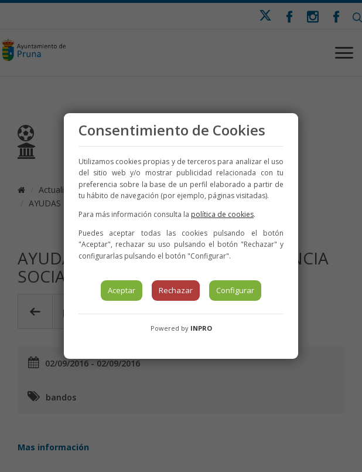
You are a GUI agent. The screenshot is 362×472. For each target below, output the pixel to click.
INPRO (201, 328)
